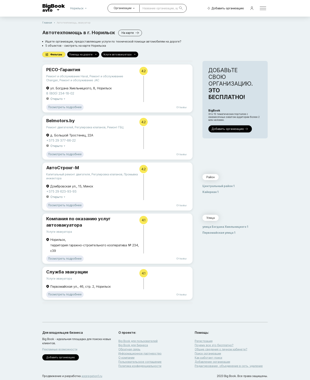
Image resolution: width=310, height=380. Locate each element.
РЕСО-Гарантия (63, 69)
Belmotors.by (60, 120)
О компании (126, 357)
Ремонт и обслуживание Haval (67, 76)
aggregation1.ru (91, 376)
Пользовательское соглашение (140, 361)
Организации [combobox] (122, 8)
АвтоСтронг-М (62, 167)
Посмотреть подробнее (65, 107)
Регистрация (204, 341)
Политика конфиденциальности (139, 366)
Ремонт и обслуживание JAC (79, 80)
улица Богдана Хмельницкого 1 (225, 226)
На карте (130, 33)
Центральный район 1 (218, 186)
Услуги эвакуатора (59, 231)
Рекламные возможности (59, 349)
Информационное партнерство (140, 353)
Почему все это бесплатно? (214, 345)
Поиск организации (208, 353)
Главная (47, 22)
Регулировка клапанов (90, 127)
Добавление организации (212, 361)
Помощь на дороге (83, 54)
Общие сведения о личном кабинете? (221, 349)
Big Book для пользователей (138, 341)
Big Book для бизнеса (133, 345)
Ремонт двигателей (59, 127)
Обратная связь (129, 349)
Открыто (58, 99)
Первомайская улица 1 (218, 232)
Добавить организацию (225, 8)
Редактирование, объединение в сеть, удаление (229, 366)
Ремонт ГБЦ (115, 127)
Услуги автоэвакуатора (119, 54)
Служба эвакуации (67, 271)
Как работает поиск (208, 357)
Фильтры (53, 54)
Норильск (79, 8)
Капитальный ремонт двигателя (68, 174)
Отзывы (181, 107)
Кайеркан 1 (210, 192)
